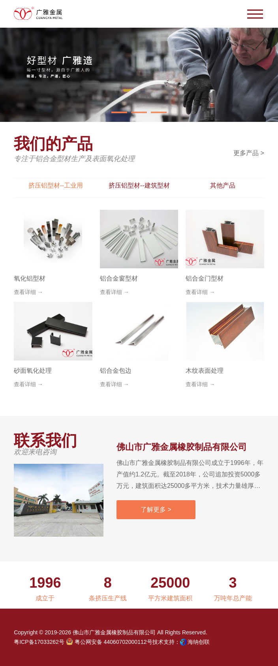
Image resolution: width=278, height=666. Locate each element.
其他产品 (222, 185)
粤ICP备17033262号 (39, 642)
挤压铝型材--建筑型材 (139, 185)
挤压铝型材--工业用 (55, 185)
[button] (119, 112)
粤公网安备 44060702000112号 (109, 641)
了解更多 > (156, 509)
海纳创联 (199, 642)
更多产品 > (248, 153)
